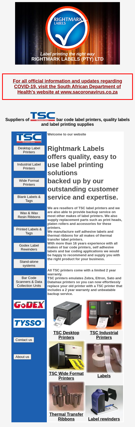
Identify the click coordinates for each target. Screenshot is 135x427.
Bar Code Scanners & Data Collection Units (29, 282)
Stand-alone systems (29, 263)
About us (22, 357)
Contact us (24, 340)
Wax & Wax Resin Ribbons (29, 215)
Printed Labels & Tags (29, 231)
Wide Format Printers (29, 182)
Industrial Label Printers (29, 166)
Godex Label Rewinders (29, 247)
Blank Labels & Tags (29, 199)
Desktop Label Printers (29, 150)
